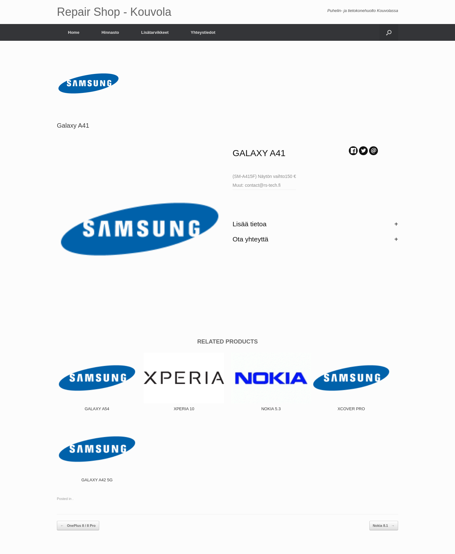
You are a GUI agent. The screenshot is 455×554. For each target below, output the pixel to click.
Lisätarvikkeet (155, 32)
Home (73, 32)
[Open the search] (388, 32)
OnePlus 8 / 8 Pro (78, 525)
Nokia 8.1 (384, 525)
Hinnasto (110, 32)
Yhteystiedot (203, 32)
